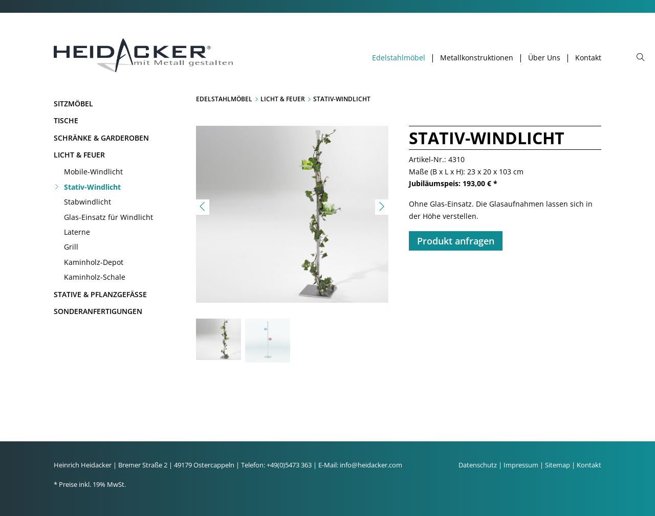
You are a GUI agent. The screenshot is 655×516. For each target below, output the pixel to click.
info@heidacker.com (371, 464)
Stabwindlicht (87, 202)
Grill (71, 247)
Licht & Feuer (79, 155)
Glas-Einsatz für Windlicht (108, 217)
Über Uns (544, 57)
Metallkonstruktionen (476, 57)
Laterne (77, 232)
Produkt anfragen (455, 241)
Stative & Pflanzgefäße (100, 294)
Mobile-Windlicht (93, 171)
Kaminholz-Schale (94, 277)
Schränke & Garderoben (101, 138)
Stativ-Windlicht (92, 187)
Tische (66, 120)
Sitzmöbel (73, 103)
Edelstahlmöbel (398, 57)
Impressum (521, 464)
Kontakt (588, 57)
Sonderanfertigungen (98, 311)
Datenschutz (477, 464)
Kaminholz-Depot (93, 262)
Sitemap (557, 464)
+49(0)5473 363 (289, 464)
